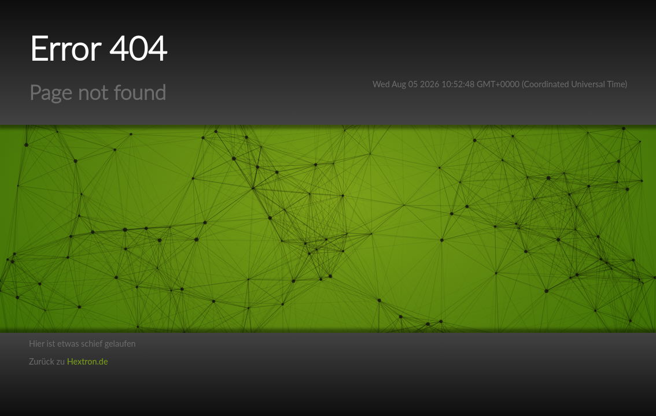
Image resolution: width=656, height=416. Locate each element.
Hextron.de (87, 361)
